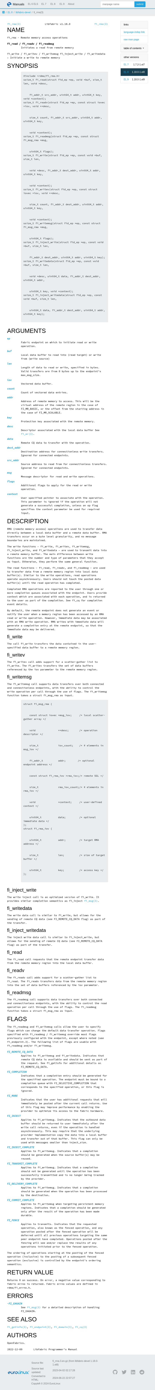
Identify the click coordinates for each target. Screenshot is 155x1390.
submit (139, 4)
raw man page (131, 39)
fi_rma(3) (14, 24)
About (71, 4)
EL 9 (61, 4)
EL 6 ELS (33, 4)
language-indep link (134, 32)
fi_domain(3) (63, 1327)
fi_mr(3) (27, 434)
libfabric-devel (23, 12)
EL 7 (43, 4)
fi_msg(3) (91, 900)
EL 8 (52, 4)
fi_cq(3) (81, 1327)
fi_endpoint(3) (40, 1327)
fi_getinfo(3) (17, 1327)
